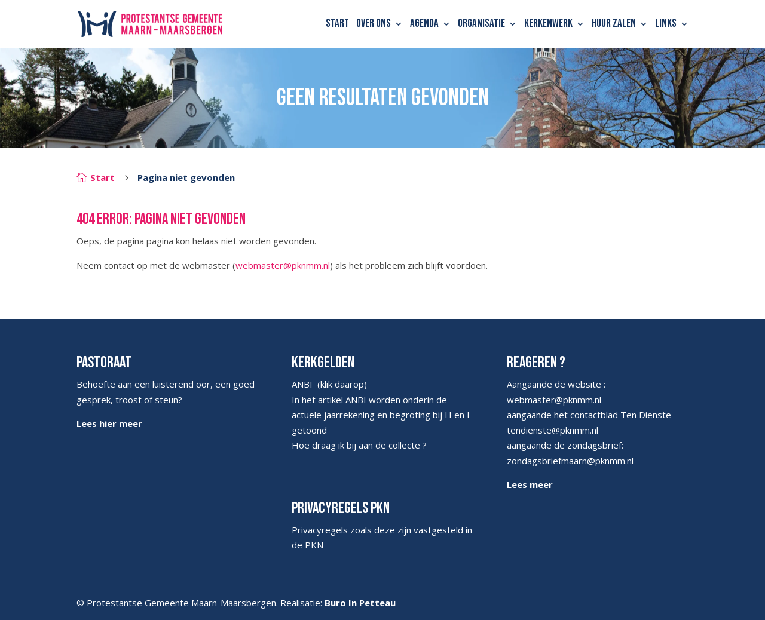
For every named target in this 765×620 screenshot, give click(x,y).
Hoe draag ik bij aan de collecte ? (359, 445)
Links (666, 25)
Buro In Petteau (360, 603)
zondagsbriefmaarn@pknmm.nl (570, 460)
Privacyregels (320, 530)
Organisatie (481, 25)
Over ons (373, 25)
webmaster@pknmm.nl (282, 265)
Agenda (424, 25)
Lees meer (530, 484)
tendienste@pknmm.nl (552, 430)
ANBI (302, 384)
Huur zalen (614, 25)
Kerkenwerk (548, 25)
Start (337, 25)
